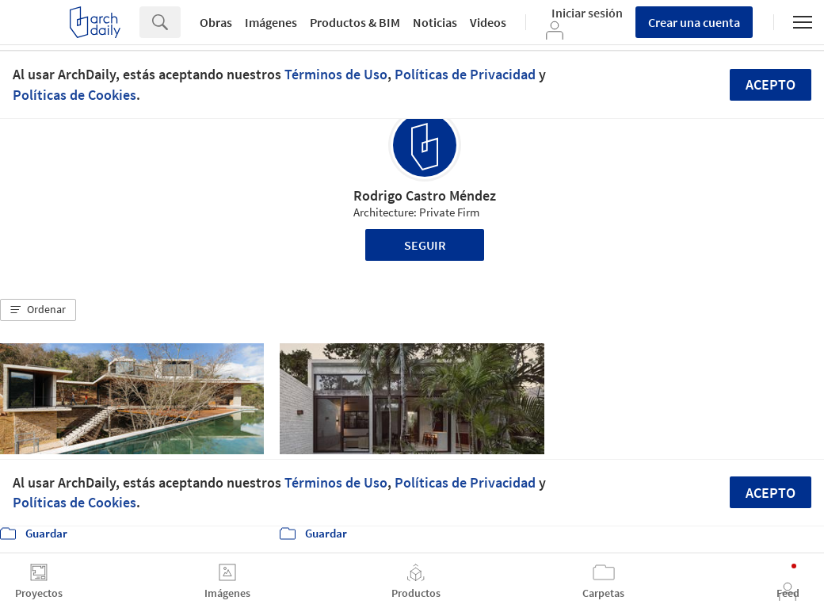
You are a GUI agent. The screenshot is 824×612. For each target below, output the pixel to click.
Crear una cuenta (694, 22)
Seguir (425, 245)
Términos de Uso (335, 74)
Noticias (435, 22)
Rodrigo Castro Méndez (424, 195)
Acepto (770, 84)
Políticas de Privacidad (465, 74)
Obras (216, 22)
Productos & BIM (355, 22)
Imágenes (271, 22)
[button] (38, 310)
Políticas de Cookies (74, 95)
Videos (488, 22)
